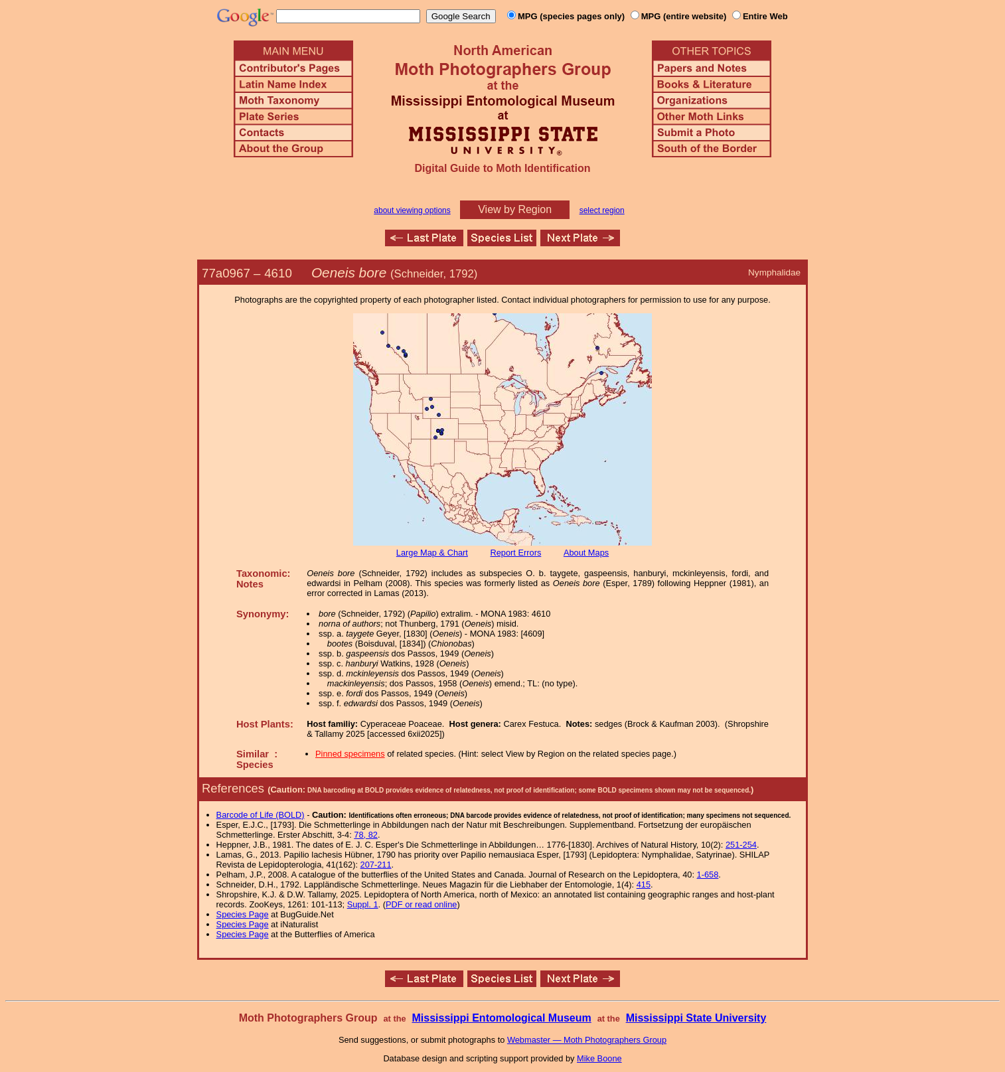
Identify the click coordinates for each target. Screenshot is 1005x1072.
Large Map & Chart (432, 553)
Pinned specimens (350, 754)
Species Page (242, 914)
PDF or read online (421, 904)
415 (644, 884)
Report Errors (516, 553)
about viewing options (412, 210)
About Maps (586, 553)
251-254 (741, 845)
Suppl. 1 (362, 904)
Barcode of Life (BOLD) (260, 815)
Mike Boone (599, 1058)
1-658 (708, 875)
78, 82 (366, 835)
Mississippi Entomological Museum (501, 1018)
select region (602, 210)
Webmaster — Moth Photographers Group (586, 1040)
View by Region (515, 209)
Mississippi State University (696, 1018)
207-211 (376, 865)
